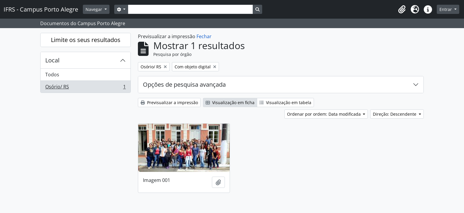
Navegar (94, 9)
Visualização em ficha (230, 102)
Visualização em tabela (285, 102)
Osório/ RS (85, 88)
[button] (401, 9)
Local (52, 60)
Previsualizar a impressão (169, 102)
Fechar (204, 36)
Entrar (446, 9)
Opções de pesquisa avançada (184, 84)
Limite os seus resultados (85, 40)
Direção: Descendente (395, 114)
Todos (52, 74)
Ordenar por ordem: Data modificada (324, 114)
